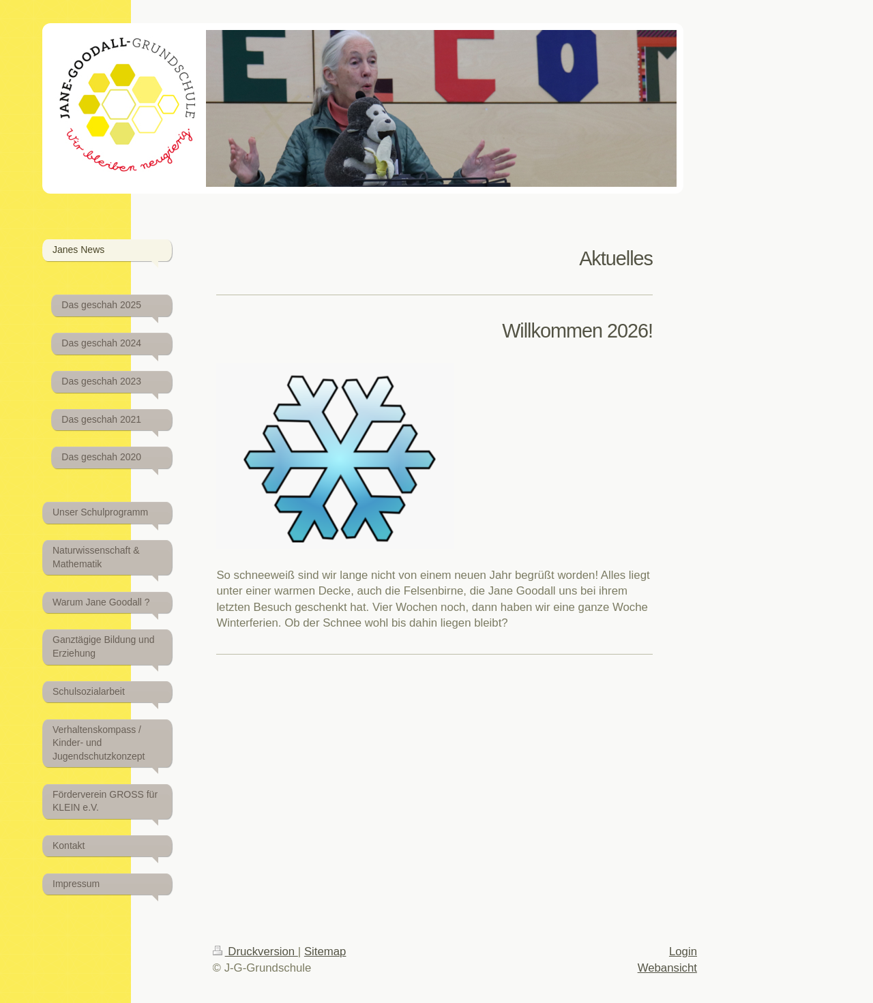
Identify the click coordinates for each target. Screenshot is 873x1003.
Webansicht (667, 967)
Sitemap (325, 951)
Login (683, 951)
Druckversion (255, 951)
